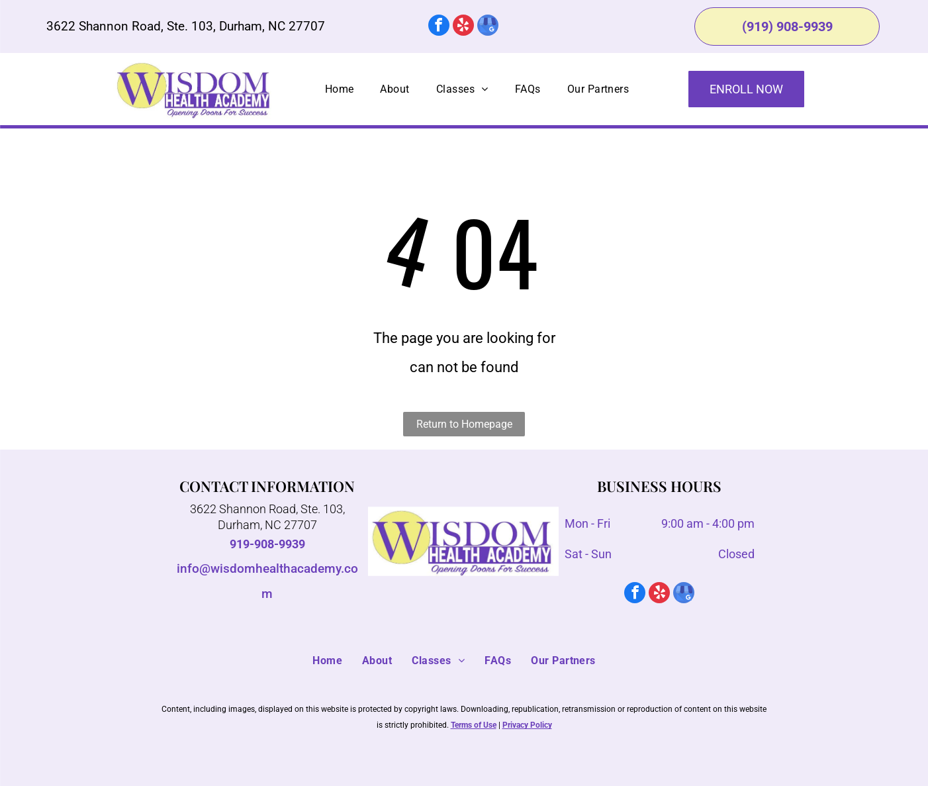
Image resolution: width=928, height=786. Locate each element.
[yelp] (463, 27)
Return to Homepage (464, 424)
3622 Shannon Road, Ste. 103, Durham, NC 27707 (185, 26)
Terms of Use (473, 725)
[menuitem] (339, 89)
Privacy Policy (527, 725)
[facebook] (438, 27)
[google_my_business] (487, 27)
